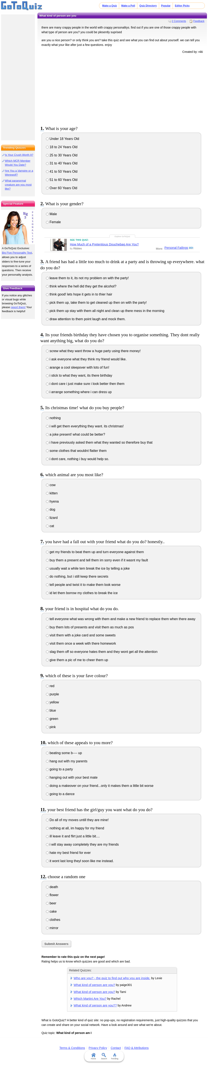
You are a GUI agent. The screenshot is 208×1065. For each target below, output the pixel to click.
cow (51, 485)
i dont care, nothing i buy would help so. (77, 459)
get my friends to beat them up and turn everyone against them (95, 552)
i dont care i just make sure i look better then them (85, 384)
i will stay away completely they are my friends (82, 844)
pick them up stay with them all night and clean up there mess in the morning (105, 311)
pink (51, 727)
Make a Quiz (109, 5)
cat (50, 526)
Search (104, 1056)
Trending (114, 1056)
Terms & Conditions (72, 1048)
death (52, 887)
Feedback (198, 21)
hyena (52, 501)
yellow (52, 702)
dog (50, 509)
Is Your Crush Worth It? (19, 154)
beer (51, 903)
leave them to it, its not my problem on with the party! (87, 278)
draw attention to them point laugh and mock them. (86, 319)
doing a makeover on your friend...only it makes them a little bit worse (99, 785)
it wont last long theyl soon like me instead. (80, 861)
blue (51, 710)
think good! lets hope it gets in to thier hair (79, 294)
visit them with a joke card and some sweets (81, 635)
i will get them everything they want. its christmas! (85, 426)
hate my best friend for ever (68, 852)
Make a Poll (128, 5)
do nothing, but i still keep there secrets (77, 576)
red (50, 686)
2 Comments (179, 21)
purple (52, 694)
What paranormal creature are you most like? (18, 184)
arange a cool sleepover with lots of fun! (77, 367)
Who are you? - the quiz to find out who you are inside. (112, 978)
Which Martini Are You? (90, 998)
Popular (166, 5)
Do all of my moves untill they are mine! (77, 820)
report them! (18, 307)
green (52, 718)
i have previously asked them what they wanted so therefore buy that (99, 442)
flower (52, 895)
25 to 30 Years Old (61, 155)
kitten (52, 493)
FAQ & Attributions (136, 1048)
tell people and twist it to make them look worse (83, 585)
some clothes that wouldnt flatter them (76, 451)
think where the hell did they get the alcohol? (81, 286)
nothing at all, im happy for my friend (75, 828)
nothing (53, 418)
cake (51, 911)
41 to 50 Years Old (61, 171)
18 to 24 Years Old (61, 147)
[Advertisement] (122, 89)
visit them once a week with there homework (81, 643)
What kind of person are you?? (95, 1005)
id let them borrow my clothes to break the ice (82, 593)
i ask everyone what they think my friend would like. (86, 359)
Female (53, 222)
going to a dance (60, 794)
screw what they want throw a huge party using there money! (93, 351)
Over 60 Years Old (61, 188)
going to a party (59, 769)
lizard (52, 518)
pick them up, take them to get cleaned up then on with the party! (96, 302)
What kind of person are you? (94, 985)
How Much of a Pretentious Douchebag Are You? (104, 244)
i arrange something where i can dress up (79, 392)
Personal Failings (176, 248)
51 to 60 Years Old (61, 180)
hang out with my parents (66, 761)
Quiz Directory (148, 5)
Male (51, 214)
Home (93, 1056)
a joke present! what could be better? (75, 434)
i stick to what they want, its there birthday (79, 375)
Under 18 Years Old (62, 139)
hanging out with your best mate (72, 777)
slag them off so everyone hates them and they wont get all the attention (102, 651)
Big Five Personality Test (17, 252)
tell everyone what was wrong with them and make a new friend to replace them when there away (121, 619)
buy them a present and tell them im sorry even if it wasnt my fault (97, 560)
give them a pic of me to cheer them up (77, 660)
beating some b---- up (64, 753)
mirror (52, 928)
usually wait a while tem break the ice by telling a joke (88, 568)
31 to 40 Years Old (61, 163)
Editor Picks (182, 5)
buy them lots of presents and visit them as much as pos (90, 627)
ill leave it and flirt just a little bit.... (73, 836)
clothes (53, 919)
